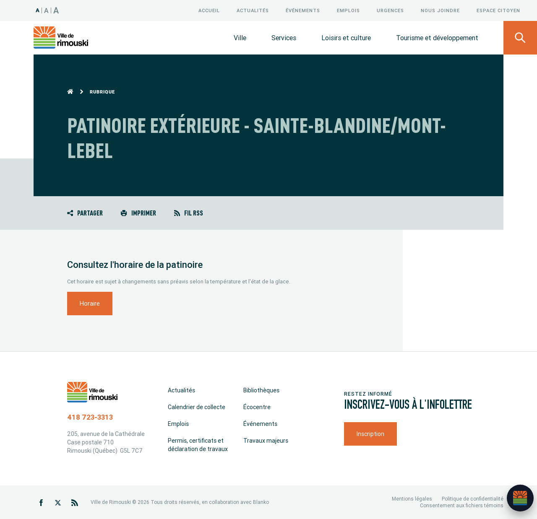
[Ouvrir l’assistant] (520, 498)
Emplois (348, 10)
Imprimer (138, 213)
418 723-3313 (90, 417)
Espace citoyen (498, 10)
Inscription (370, 434)
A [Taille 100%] (38, 10)
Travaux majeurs (265, 440)
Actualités (253, 10)
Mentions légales (412, 499)
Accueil (209, 10)
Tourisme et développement (437, 38)
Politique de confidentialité (472, 499)
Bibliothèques (261, 390)
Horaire (90, 303)
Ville (240, 38)
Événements (303, 10)
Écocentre (257, 407)
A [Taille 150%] (56, 10)
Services (283, 38)
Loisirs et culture (346, 38)
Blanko (261, 502)
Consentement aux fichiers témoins (461, 505)
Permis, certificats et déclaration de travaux (198, 445)
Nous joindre (440, 10)
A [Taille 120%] (46, 10)
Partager (85, 213)
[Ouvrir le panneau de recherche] (520, 37)
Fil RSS (188, 213)
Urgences (390, 10)
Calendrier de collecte (196, 407)
